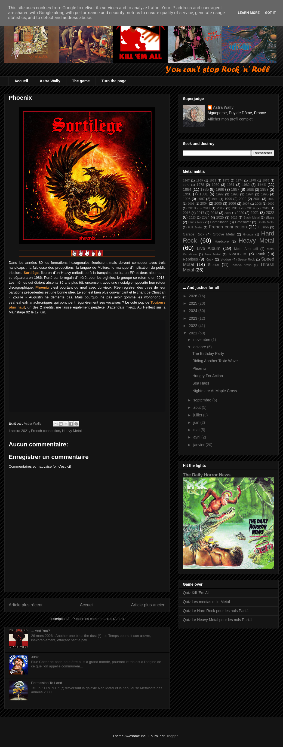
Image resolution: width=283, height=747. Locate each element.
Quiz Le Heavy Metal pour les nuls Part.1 (217, 620)
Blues (270, 217)
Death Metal (265, 222)
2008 (258, 203)
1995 (265, 194)
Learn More (249, 13)
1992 (220, 194)
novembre (202, 339)
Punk (260, 254)
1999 (228, 199)
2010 (192, 208)
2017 (200, 213)
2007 (245, 203)
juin (196, 422)
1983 (261, 184)
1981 (231, 185)
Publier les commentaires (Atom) (98, 619)
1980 (215, 185)
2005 (218, 203)
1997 (201, 199)
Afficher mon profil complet (230, 119)
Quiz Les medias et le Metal (206, 602)
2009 (270, 203)
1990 (187, 194)
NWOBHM (238, 254)
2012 (220, 208)
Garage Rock (193, 234)
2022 (270, 212)
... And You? (40, 631)
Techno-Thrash (241, 265)
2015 (265, 208)
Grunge (248, 234)
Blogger (172, 736)
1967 (186, 180)
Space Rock (246, 259)
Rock (209, 259)
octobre (200, 347)
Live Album (208, 248)
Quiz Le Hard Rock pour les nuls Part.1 (216, 611)
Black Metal (252, 217)
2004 (204, 203)
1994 (250, 194)
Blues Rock (196, 222)
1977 (186, 184)
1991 (203, 194)
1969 (199, 180)
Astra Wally (50, 81)
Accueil (21, 81)
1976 (265, 180)
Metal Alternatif (246, 249)
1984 (187, 189)
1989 (264, 189)
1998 (215, 199)
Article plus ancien (148, 605)
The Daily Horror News (206, 474)
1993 (235, 194)
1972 (212, 180)
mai (196, 430)
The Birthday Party (208, 353)
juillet (198, 415)
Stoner (213, 264)
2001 (257, 199)
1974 (239, 180)
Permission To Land (46, 683)
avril (197, 437)
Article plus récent (25, 605)
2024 (206, 217)
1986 (220, 189)
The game (81, 81)
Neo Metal (212, 254)
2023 (192, 217)
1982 (246, 185)
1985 (204, 189)
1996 (186, 199)
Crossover (243, 222)
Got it (270, 13)
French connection (45, 431)
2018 (214, 213)
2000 (243, 199)
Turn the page (114, 81)
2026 (234, 217)
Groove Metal (224, 234)
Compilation (219, 222)
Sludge (225, 259)
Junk (34, 657)
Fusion (264, 227)
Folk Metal (195, 227)
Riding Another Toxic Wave (215, 361)
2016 (186, 213)
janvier (199, 445)
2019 (227, 212)
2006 (232, 203)
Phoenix (199, 368)
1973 (226, 180)
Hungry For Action (207, 376)
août (197, 407)
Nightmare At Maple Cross (214, 391)
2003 (190, 203)
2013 (236, 208)
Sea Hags (200, 383)
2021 (25, 431)
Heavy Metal (72, 431)
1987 (235, 189)
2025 (220, 217)
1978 (200, 185)
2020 (240, 213)
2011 (206, 208)
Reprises (190, 259)
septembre (202, 400)
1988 (250, 190)
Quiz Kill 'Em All (196, 593)
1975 (252, 180)
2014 (251, 208)
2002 (270, 199)
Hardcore (222, 241)
